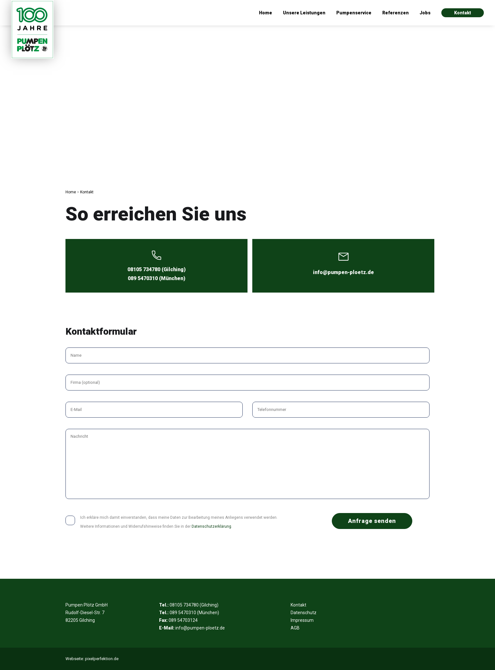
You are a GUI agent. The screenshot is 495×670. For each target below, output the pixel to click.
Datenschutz (303, 612)
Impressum (302, 620)
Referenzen (395, 12)
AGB (295, 627)
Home (265, 12)
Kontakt (462, 12)
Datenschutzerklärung (211, 526)
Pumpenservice (353, 12)
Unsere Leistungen (304, 12)
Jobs (425, 12)
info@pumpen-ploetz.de (343, 272)
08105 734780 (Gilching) (156, 269)
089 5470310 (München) (156, 278)
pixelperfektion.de (101, 658)
